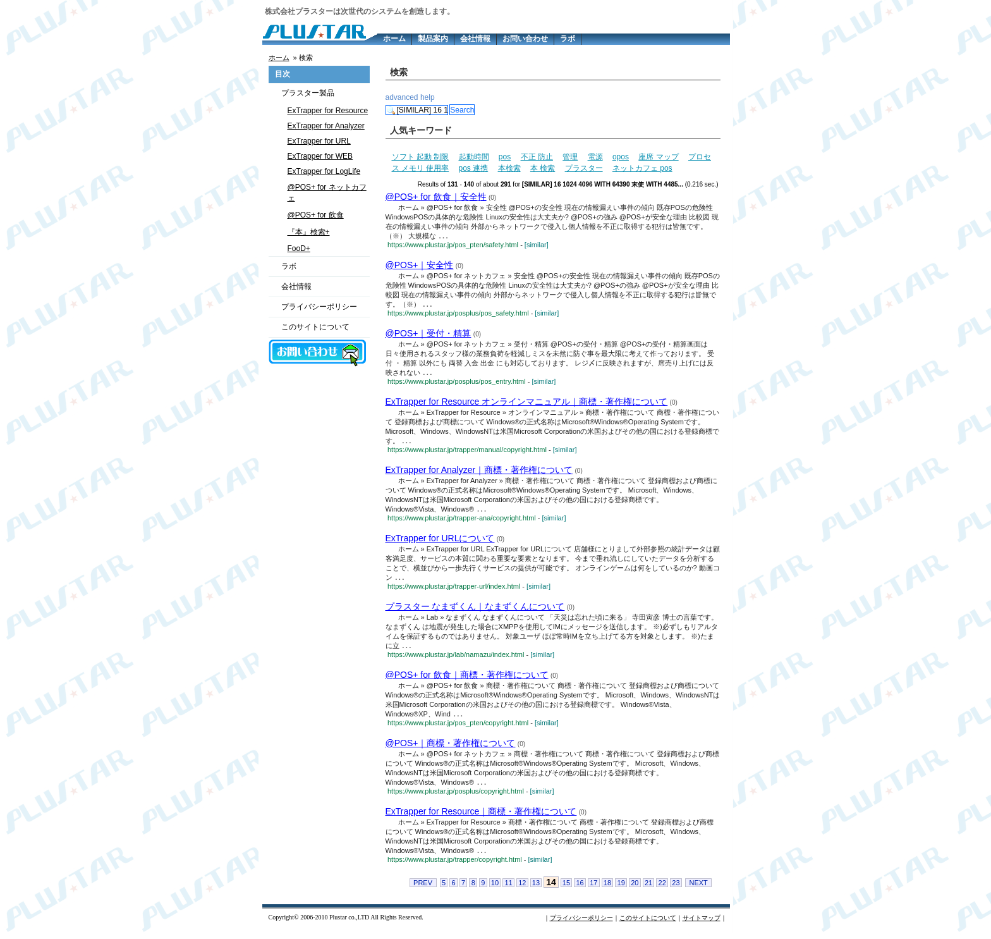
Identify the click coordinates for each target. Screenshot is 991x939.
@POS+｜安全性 (420, 266)
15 (566, 889)
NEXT (698, 889)
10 (495, 889)
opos (620, 156)
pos (505, 156)
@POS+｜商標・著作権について (451, 748)
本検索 (509, 168)
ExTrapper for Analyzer (326, 125)
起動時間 (474, 156)
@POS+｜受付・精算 (428, 334)
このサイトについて (315, 326)
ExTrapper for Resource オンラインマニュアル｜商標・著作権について (527, 403)
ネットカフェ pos (642, 168)
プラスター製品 (307, 93)
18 (607, 889)
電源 (595, 156)
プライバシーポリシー (319, 306)
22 (662, 889)
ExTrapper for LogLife (324, 171)
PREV (422, 889)
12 (522, 889)
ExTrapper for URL (319, 141)
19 (621, 889)
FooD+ (299, 248)
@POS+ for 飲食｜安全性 (436, 197)
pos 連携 (474, 168)
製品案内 (433, 38)
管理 (570, 156)
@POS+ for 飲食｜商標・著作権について (467, 679)
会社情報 (475, 38)
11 (508, 889)
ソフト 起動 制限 (420, 156)
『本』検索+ (309, 232)
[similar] (537, 245)
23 (675, 889)
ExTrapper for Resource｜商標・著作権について (481, 817)
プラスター (584, 168)
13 (536, 889)
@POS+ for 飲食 (316, 215)
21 (648, 889)
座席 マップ (658, 156)
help (427, 97)
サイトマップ (701, 924)
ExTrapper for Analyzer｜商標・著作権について (479, 472)
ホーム (394, 38)
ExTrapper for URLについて (440, 541)
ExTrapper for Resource (328, 110)
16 (579, 889)
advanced (402, 97)
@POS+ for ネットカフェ (327, 192)
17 (593, 889)
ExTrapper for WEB (320, 156)
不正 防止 (537, 156)
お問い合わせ (525, 38)
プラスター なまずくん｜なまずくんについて (475, 610)
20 (634, 889)
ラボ (567, 38)
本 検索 (542, 168)
